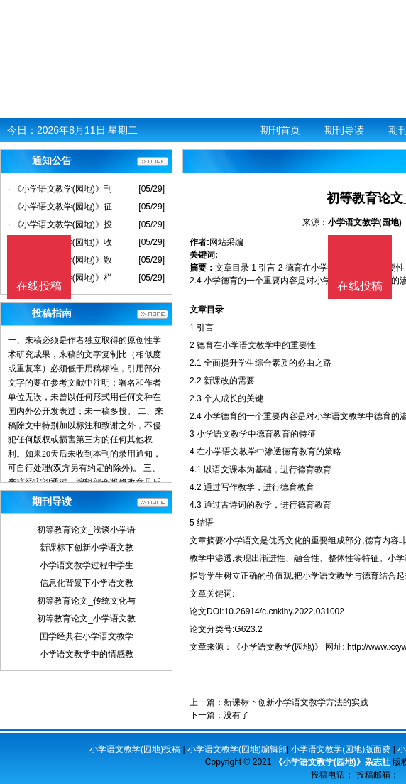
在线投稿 (360, 286)
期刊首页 (280, 130)
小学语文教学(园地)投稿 (134, 749)
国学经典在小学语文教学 (86, 636)
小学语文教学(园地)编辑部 (237, 749)
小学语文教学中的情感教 (86, 654)
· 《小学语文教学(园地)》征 (60, 207)
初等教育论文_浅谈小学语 (86, 530)
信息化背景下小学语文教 (86, 583)
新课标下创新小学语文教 (86, 547)
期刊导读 (344, 130)
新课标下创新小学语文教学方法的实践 (296, 702)
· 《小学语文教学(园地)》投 (60, 224)
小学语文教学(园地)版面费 (340, 749)
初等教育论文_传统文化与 (86, 601)
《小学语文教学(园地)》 (277, 647)
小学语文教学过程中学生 (86, 565)
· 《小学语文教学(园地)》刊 (60, 189)
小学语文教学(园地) (365, 222)
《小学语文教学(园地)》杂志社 (332, 762)
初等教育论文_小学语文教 (86, 619)
